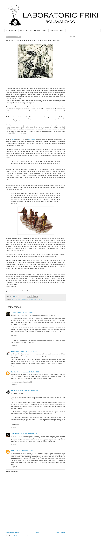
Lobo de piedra (15, 433)
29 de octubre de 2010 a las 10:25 (27, 351)
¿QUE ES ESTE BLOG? (57, 30)
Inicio (37, 533)
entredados (31, 139)
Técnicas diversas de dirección (35, 299)
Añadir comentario (12, 471)
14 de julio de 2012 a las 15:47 (24, 450)
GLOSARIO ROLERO (40, 30)
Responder (14, 345)
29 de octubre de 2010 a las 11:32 (29, 372)
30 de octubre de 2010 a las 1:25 (30, 433)
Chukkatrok (14, 372)
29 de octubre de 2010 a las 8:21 (23, 312)
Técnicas (23, 299)
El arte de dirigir (16, 299)
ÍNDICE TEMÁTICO (26, 30)
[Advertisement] (35, 526)
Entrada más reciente (12, 533)
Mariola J (14, 351)
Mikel (12, 450)
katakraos (14, 391)
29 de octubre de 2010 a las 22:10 (28, 391)
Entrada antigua (60, 533)
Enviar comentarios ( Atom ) (22, 536)
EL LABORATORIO (11, 30)
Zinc (13, 139)
